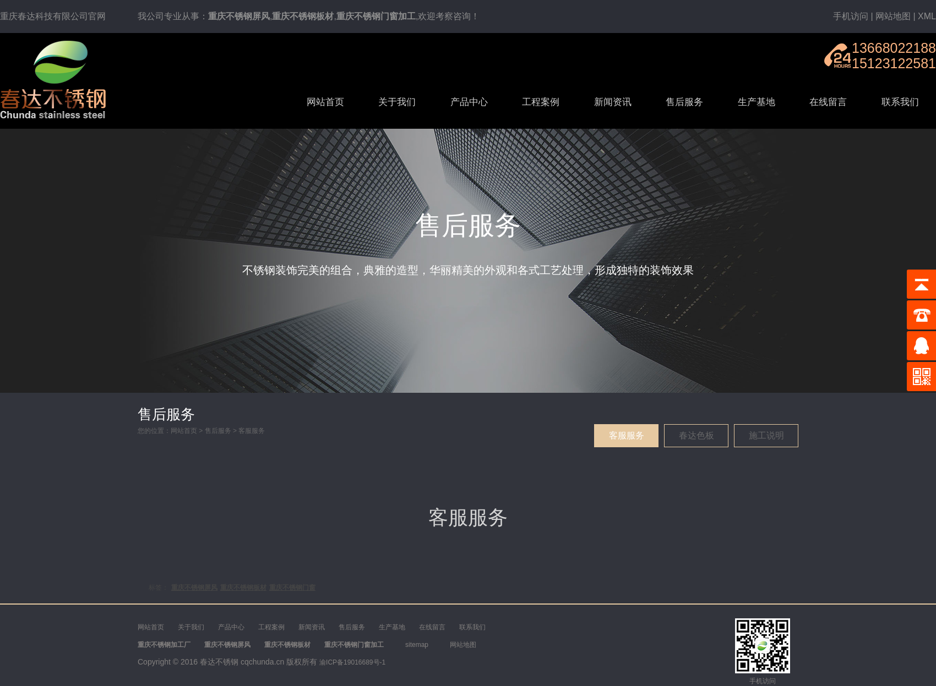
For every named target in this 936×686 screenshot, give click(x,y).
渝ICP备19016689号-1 (352, 662)
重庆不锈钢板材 (243, 587)
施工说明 (766, 435)
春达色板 (696, 435)
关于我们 (397, 102)
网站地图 (893, 16)
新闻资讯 (613, 102)
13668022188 (894, 48)
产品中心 (469, 102)
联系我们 (900, 102)
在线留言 (828, 102)
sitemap (416, 645)
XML (927, 16)
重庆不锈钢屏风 (194, 587)
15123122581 (894, 63)
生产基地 (756, 102)
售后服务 (684, 102)
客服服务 (626, 435)
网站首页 (325, 102)
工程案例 (540, 102)
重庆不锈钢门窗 (292, 587)
